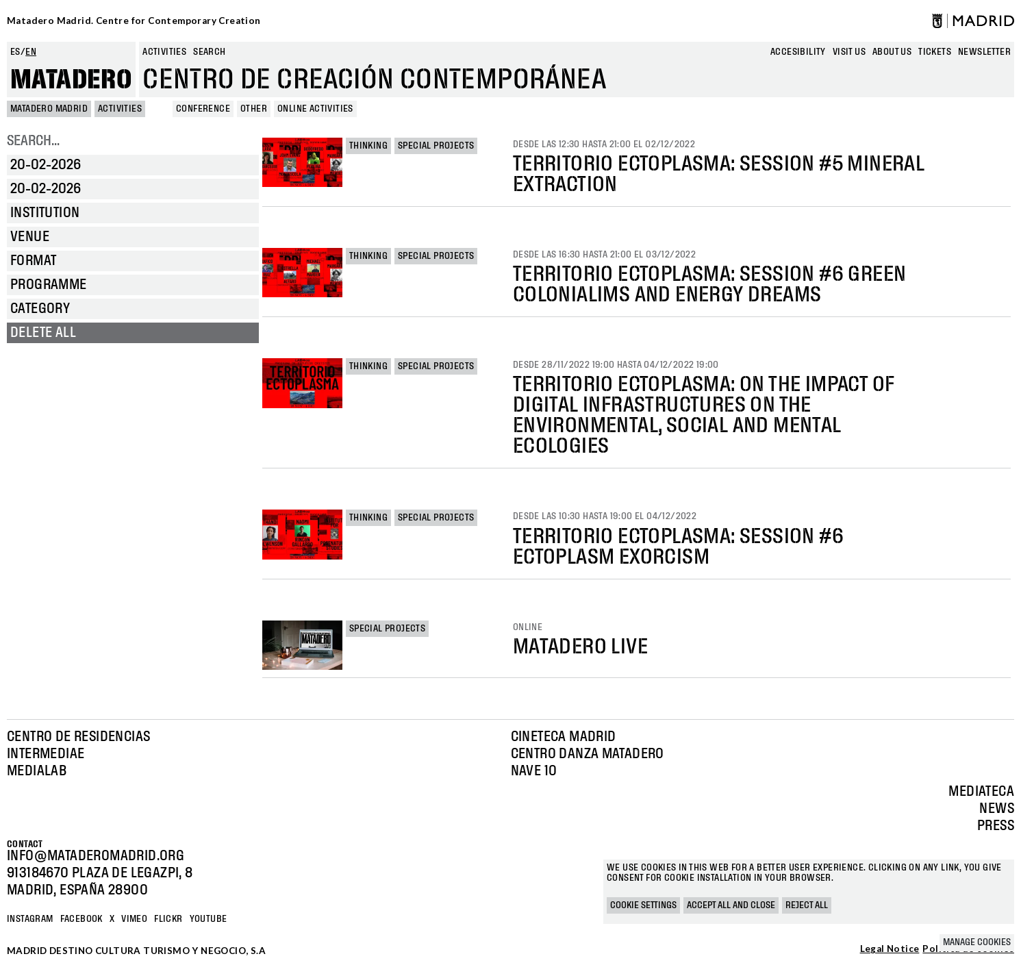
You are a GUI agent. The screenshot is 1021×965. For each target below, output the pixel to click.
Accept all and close (731, 905)
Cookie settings (643, 905)
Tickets (934, 52)
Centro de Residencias (78, 737)
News (996, 809)
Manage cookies (977, 942)
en (30, 52)
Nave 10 (534, 771)
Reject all (806, 905)
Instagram (30, 919)
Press (995, 826)
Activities (164, 52)
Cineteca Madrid (563, 737)
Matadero (71, 80)
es (15, 52)
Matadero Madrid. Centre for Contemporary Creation (134, 20)
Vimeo (134, 919)
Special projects (436, 146)
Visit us (849, 52)
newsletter (984, 52)
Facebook (81, 919)
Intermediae (45, 754)
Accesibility (798, 52)
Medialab (36, 771)
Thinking (368, 146)
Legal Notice (890, 949)
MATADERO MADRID (49, 109)
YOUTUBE (208, 919)
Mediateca (981, 792)
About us (891, 52)
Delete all (43, 333)
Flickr (168, 919)
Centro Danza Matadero (587, 754)
